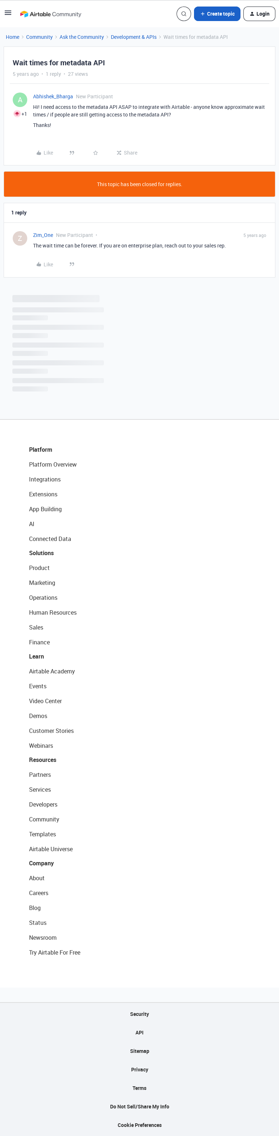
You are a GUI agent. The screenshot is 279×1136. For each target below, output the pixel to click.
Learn (36, 656)
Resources (42, 760)
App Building (45, 509)
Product (39, 568)
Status (37, 923)
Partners (40, 775)
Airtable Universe (51, 849)
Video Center (45, 701)
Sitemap (139, 1050)
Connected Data (50, 539)
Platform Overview (53, 464)
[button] (8, 15)
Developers (43, 804)
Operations (43, 598)
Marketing (42, 583)
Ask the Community (82, 36)
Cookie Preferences (140, 1124)
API (139, 1032)
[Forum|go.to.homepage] (50, 14)
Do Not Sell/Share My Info (139, 1106)
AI (32, 524)
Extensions (43, 494)
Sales (36, 627)
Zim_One (43, 234)
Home (12, 36)
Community (39, 36)
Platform (40, 450)
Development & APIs (134, 36)
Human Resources (53, 612)
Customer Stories (51, 731)
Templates (42, 834)
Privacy (139, 1069)
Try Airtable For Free (54, 952)
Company (41, 863)
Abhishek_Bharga (53, 96)
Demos (38, 716)
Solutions (41, 553)
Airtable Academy (52, 671)
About (37, 878)
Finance (39, 642)
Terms (139, 1087)
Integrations (45, 479)
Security (139, 1013)
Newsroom (43, 938)
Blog (35, 908)
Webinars (41, 746)
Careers (38, 893)
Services (40, 789)
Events (37, 686)
